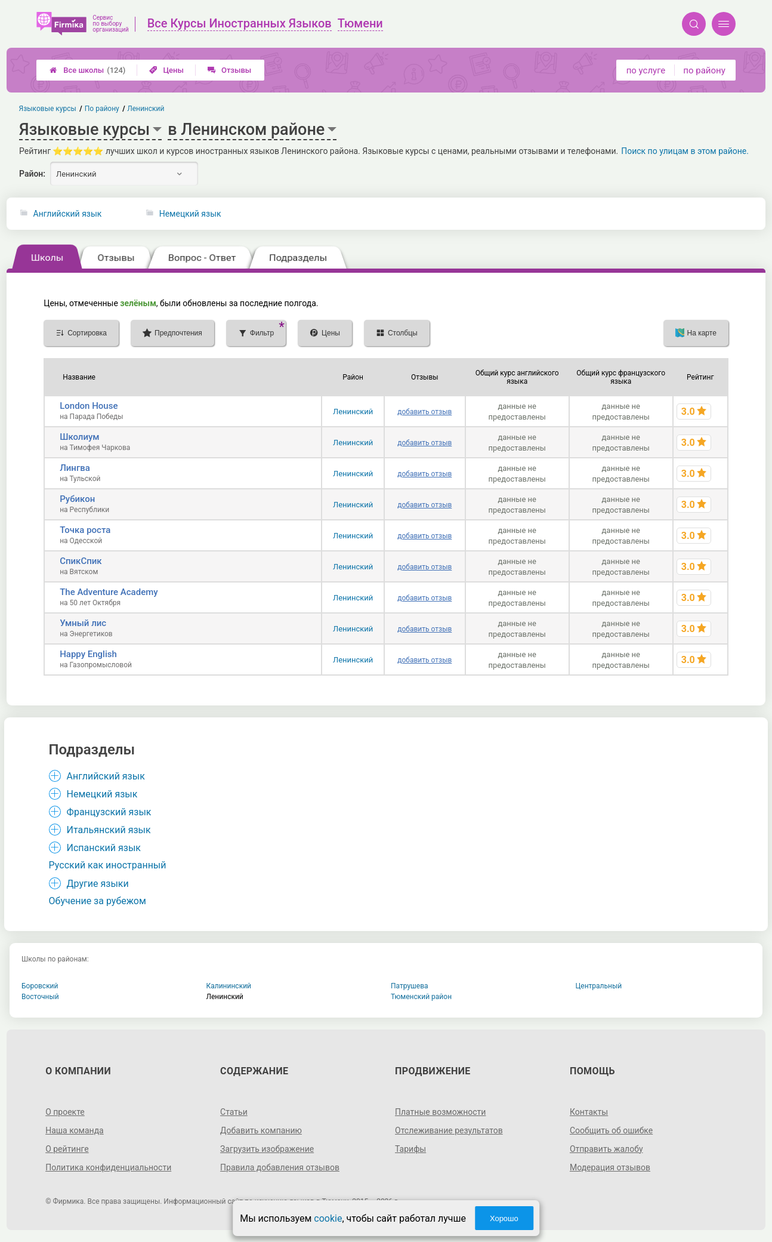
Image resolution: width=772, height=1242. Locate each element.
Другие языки (98, 883)
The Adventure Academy (109, 592)
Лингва (75, 468)
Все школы (87, 70)
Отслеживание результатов (449, 1130)
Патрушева (409, 986)
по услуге (646, 70)
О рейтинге (67, 1149)
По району (102, 108)
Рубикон (77, 499)
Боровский (39, 986)
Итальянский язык (109, 830)
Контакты (589, 1112)
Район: (32, 173)
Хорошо (504, 1218)
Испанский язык (104, 847)
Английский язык (67, 213)
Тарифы (410, 1149)
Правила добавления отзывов (279, 1167)
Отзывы (229, 70)
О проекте (65, 1112)
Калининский (229, 986)
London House (89, 405)
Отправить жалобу (606, 1149)
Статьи (234, 1112)
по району (704, 70)
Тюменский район (421, 997)
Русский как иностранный (107, 865)
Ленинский (353, 411)
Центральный (599, 986)
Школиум (79, 437)
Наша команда (74, 1130)
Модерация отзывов (610, 1167)
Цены (166, 70)
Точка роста (85, 530)
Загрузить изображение (267, 1149)
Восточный (40, 997)
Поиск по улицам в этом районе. (685, 151)
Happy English (88, 654)
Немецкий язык (190, 213)
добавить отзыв (424, 412)
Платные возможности (440, 1112)
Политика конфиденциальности (108, 1167)
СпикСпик (80, 561)
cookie (328, 1218)
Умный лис (83, 623)
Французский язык (109, 812)
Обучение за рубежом (97, 901)
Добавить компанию (261, 1130)
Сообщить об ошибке (611, 1130)
